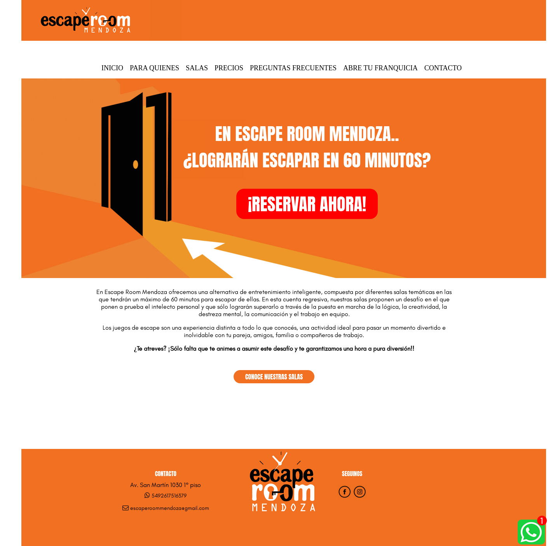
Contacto (443, 68)
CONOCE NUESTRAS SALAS (274, 376)
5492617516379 (169, 495)
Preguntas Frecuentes (293, 68)
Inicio (112, 68)
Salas (197, 68)
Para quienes (154, 68)
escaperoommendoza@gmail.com (169, 508)
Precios (229, 68)
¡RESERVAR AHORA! (307, 204)
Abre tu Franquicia (380, 68)
